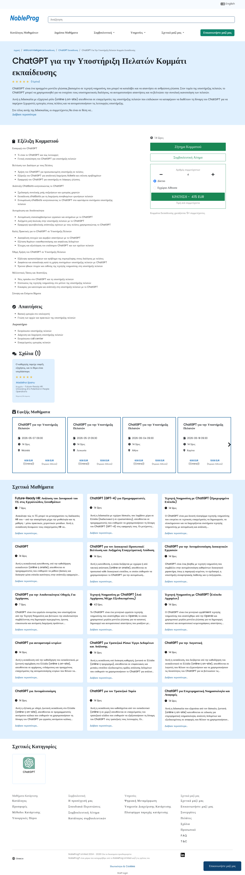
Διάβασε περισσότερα (24, 114)
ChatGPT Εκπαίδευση (68, 50)
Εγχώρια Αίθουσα (167, 188)
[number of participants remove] (162, 174)
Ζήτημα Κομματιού (188, 146)
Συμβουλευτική (103, 33)
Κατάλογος (19, 801)
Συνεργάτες (188, 812)
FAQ (184, 835)
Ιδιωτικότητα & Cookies (122, 866)
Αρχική (17, 50)
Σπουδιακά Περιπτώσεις (84, 807)
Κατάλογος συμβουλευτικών (87, 818)
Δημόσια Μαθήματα (66, 33)
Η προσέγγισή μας (80, 801)
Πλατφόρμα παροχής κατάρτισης (146, 812)
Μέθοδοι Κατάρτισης (26, 812)
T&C (184, 841)
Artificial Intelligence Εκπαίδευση (39, 50)
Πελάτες (186, 818)
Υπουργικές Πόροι (24, 818)
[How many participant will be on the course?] (188, 175)
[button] (228, 444)
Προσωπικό (188, 830)
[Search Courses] (141, 19)
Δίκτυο (161, 181)
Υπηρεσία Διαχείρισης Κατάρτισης (148, 807)
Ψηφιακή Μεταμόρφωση (141, 801)
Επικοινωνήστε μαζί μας (222, 866)
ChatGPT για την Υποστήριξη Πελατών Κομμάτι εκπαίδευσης (108, 50)
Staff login (122, 873)
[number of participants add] (214, 174)
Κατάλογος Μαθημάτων (24, 33)
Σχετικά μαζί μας (171, 33)
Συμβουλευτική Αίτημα (188, 157)
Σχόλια (185, 824)
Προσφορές (19, 807)
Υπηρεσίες (136, 33)
